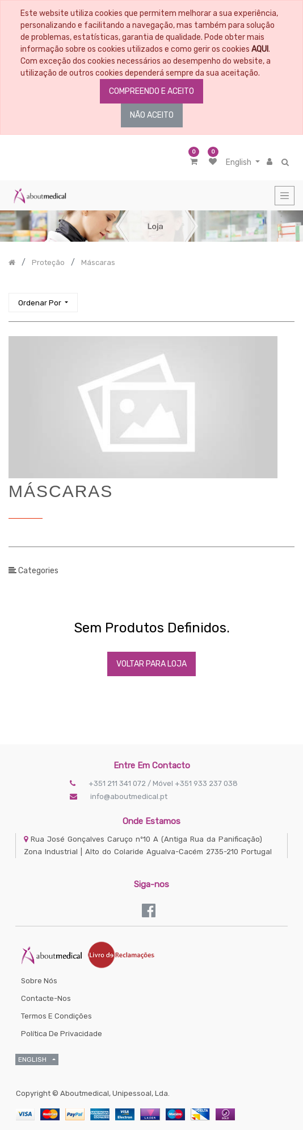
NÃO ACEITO (152, 115)
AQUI (259, 49)
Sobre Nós (39, 980)
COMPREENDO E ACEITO (151, 91)
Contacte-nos (46, 998)
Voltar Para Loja (151, 664)
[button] (43, 303)
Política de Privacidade (61, 1033)
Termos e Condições (56, 1016)
